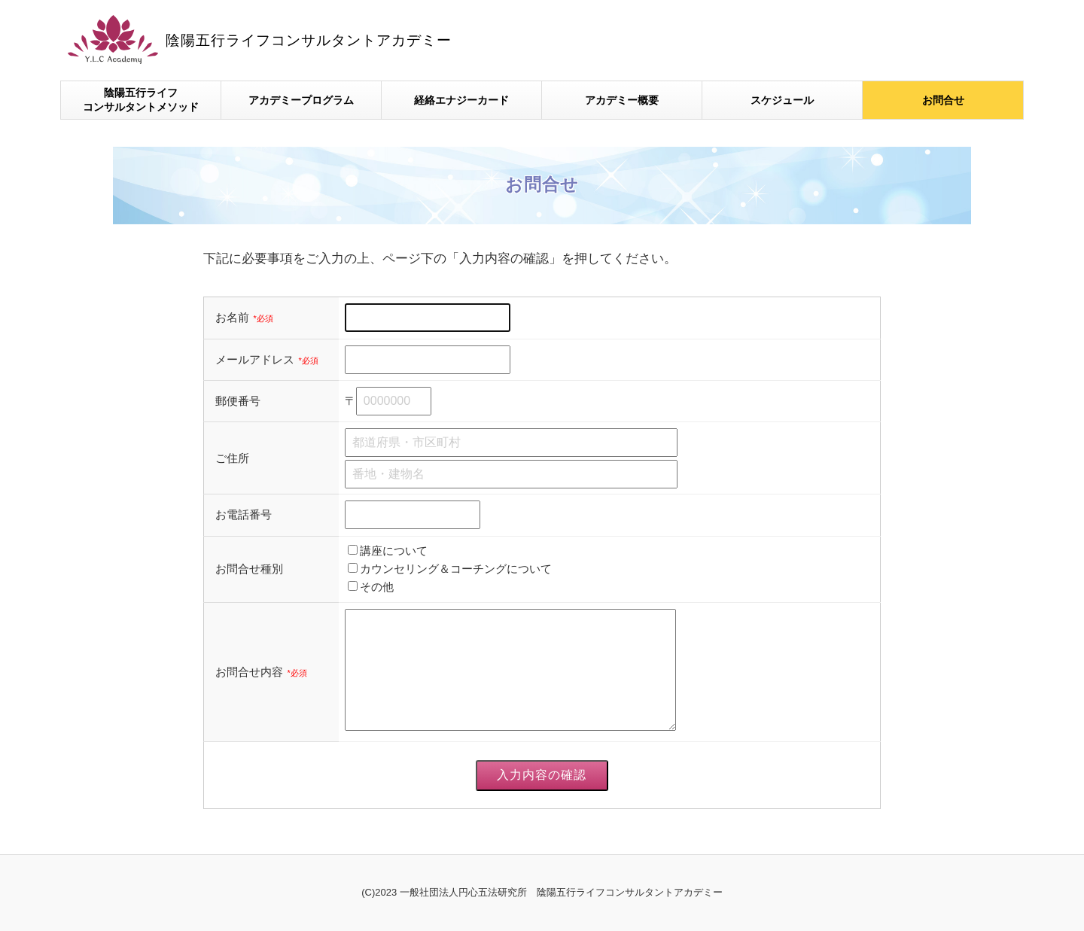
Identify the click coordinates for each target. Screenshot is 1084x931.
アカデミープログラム (301, 100)
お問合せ (943, 100)
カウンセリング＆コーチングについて (456, 568)
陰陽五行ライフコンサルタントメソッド (141, 100)
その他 (377, 586)
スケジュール (782, 100)
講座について (394, 550)
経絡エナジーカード (461, 100)
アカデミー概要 (622, 100)
